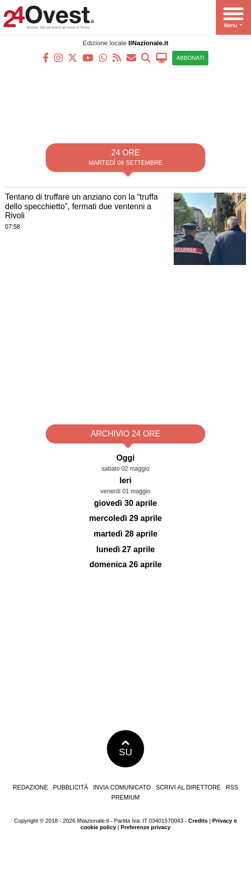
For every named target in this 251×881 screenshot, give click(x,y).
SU (126, 748)
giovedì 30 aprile (125, 503)
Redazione (30, 787)
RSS (232, 787)
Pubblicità (70, 787)
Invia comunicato (122, 787)
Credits (198, 821)
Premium (125, 797)
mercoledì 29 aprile (125, 518)
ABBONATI (190, 58)
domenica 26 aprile (125, 564)
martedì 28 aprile (125, 534)
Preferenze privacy (145, 827)
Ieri (125, 480)
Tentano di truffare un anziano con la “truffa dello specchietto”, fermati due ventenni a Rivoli (81, 206)
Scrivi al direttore (188, 787)
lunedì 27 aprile (125, 549)
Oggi (125, 458)
